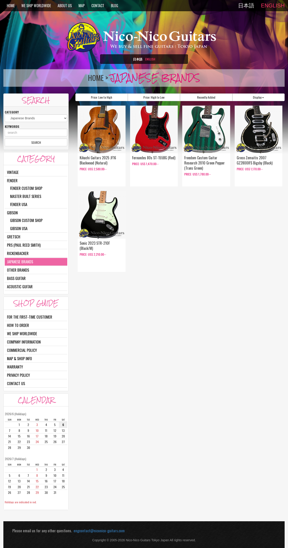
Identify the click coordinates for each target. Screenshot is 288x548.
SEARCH (36, 142)
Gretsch (13, 237)
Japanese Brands (20, 261)
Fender (12, 180)
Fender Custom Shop (26, 188)
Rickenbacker (18, 253)
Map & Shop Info (19, 358)
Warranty (15, 367)
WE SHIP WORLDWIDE (36, 5)
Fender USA (18, 204)
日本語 (246, 5)
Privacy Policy (18, 375)
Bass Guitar (16, 278)
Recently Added (206, 97)
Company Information (24, 342)
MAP (82, 5)
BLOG (114, 5)
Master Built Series (25, 196)
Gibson (12, 212)
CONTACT (97, 5)
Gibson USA (18, 228)
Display (258, 97)
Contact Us (16, 383)
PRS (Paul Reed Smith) (23, 245)
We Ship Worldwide (22, 333)
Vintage (13, 172)
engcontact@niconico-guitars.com (98, 530)
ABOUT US (65, 5)
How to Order (18, 325)
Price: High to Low (153, 97)
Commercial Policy (22, 350)
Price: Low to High (101, 97)
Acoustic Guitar (20, 286)
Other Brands (18, 270)
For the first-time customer (29, 317)
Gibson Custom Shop (26, 220)
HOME (11, 5)
